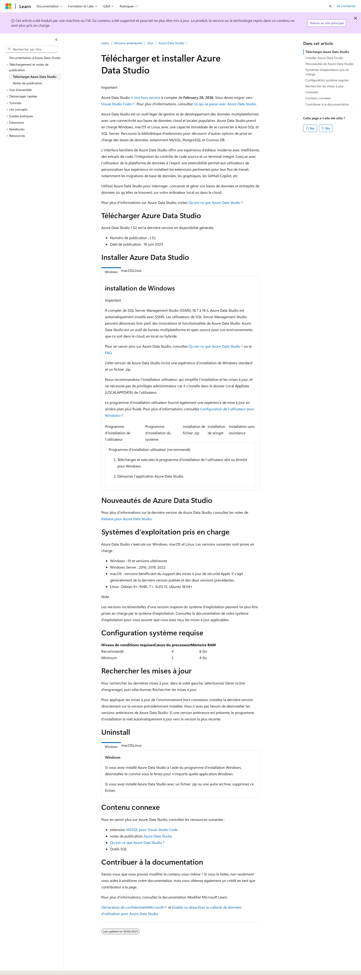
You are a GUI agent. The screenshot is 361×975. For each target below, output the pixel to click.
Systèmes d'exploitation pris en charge (327, 72)
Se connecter (346, 6)
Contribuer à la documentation (327, 104)
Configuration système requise (327, 80)
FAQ (108, 352)
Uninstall (312, 92)
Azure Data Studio (171, 43)
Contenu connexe (318, 98)
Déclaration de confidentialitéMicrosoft (132, 907)
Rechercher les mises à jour (325, 86)
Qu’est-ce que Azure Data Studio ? (216, 202)
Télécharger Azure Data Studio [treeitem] (34, 76)
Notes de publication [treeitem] (27, 83)
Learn (105, 43)
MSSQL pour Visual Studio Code (152, 829)
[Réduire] (56, 39)
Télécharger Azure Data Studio (327, 52)
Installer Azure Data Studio (324, 58)
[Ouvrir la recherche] (330, 6)
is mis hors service (145, 97)
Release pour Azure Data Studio (126, 518)
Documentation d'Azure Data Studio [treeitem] (35, 58)
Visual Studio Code (116, 103)
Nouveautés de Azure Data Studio (329, 64)
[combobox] (32, 49)
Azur (150, 43)
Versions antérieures (128, 43)
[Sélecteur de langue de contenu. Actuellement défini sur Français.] (16, 967)
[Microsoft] (9, 6)
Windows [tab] (111, 272)
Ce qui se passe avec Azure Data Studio (225, 103)
